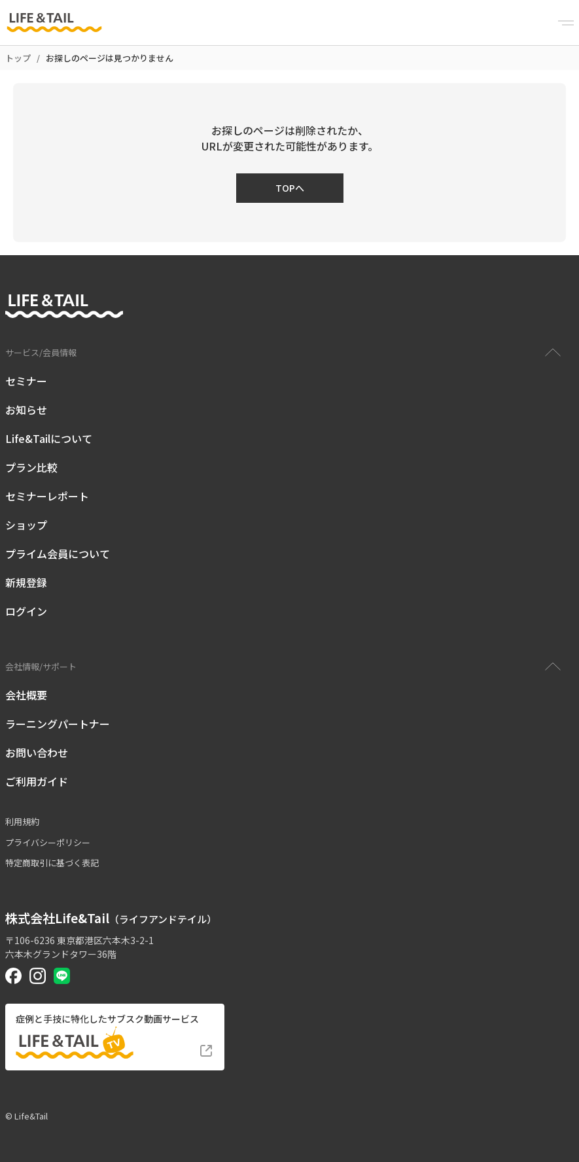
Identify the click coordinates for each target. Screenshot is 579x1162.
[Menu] (566, 23)
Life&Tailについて (48, 438)
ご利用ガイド (36, 781)
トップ (18, 58)
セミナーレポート (47, 496)
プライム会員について (57, 553)
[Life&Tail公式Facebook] (13, 976)
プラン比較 (31, 467)
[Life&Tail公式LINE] (62, 976)
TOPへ (289, 187)
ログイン (26, 611)
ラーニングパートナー (57, 723)
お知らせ (26, 409)
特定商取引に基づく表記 (52, 862)
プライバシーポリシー (47, 842)
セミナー (26, 381)
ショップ (26, 525)
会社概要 (26, 695)
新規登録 (26, 582)
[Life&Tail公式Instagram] (37, 976)
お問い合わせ (36, 752)
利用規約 (22, 821)
